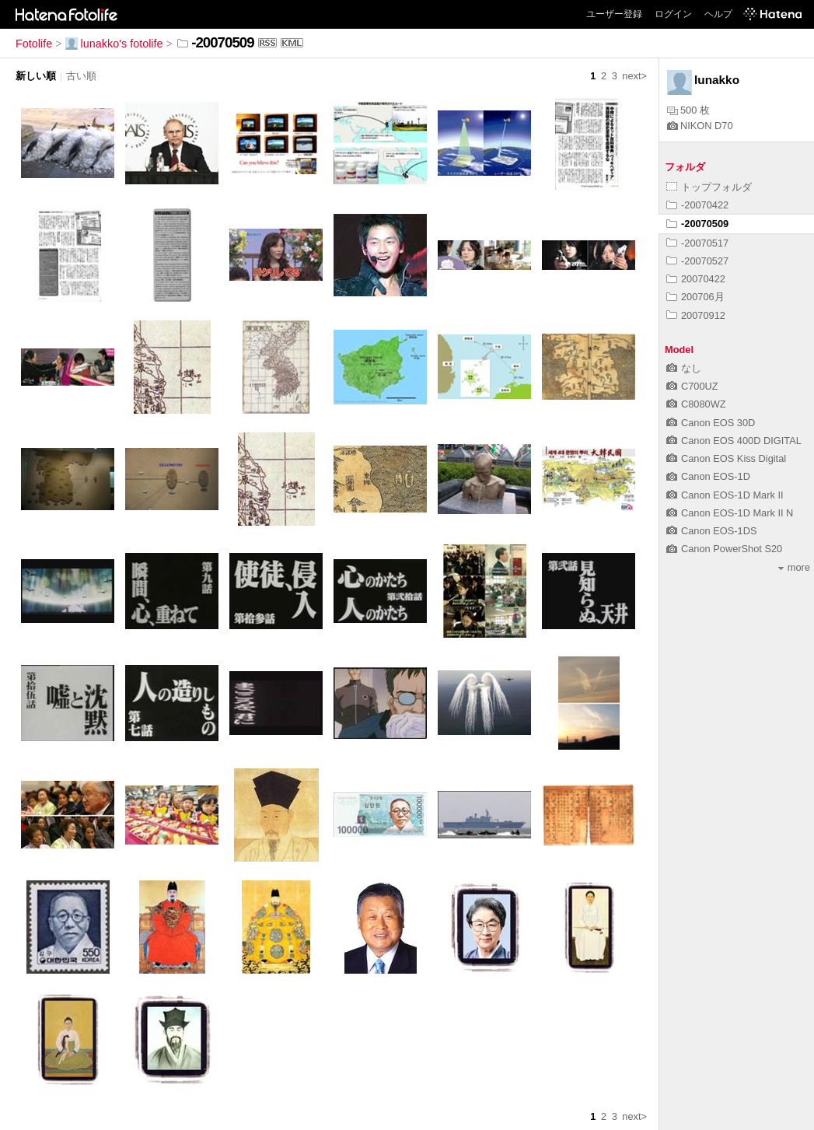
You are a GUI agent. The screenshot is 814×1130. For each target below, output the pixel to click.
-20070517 (697, 243)
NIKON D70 (700, 125)
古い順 (81, 76)
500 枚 (688, 110)
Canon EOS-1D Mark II (725, 495)
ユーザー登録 (614, 14)
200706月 (695, 297)
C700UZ (692, 386)
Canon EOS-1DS (711, 531)
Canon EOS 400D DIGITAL (734, 440)
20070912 (695, 315)
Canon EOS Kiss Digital (726, 458)
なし (683, 368)
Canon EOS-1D (708, 476)
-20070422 (697, 205)
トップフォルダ (709, 187)
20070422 (695, 279)
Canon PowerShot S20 (724, 549)
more (794, 567)
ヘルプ (718, 14)
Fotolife (34, 43)
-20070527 (697, 261)
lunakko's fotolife (114, 43)
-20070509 (697, 223)
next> (634, 76)
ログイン (673, 14)
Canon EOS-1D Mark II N (729, 513)
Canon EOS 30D (710, 423)
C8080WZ (696, 404)
